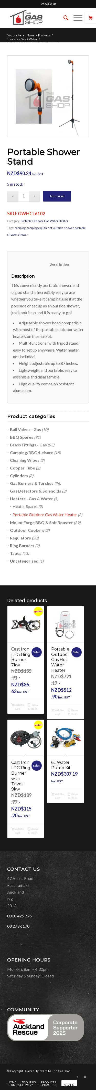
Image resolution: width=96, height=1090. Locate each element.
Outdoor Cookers (27, 530)
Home (31, 35)
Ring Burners (22, 545)
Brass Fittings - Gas (28, 444)
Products (44, 35)
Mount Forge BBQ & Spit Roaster (41, 522)
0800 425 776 (19, 915)
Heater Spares (25, 506)
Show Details (33, 706)
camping (20, 227)
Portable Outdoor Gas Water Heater (31, 43)
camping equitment (39, 227)
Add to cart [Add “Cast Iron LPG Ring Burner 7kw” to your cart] (17, 706)
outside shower (63, 227)
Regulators (20, 537)
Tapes (16, 553)
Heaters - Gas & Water (22, 39)
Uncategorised (24, 560)
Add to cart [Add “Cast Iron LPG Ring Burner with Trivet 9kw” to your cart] (17, 830)
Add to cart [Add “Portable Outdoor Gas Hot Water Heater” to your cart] (57, 712)
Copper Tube (22, 467)
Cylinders (19, 475)
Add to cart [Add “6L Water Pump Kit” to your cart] (57, 795)
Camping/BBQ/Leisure (31, 452)
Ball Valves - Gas (25, 429)
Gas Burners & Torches (32, 483)
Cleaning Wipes (24, 460)
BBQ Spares (21, 437)
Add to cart (57, 196)
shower (23, 234)
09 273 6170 (48, 3)
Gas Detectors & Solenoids (35, 490)
